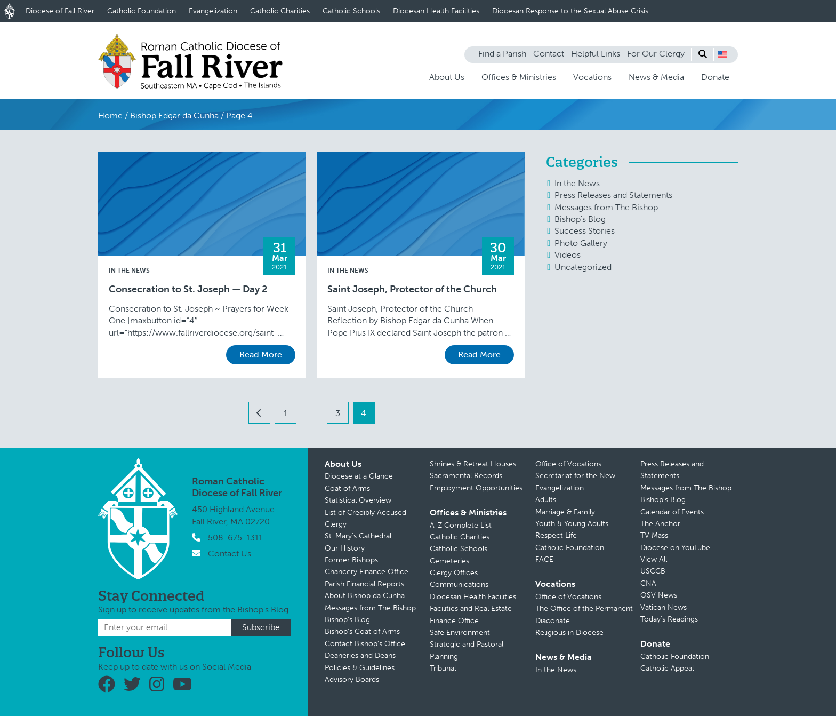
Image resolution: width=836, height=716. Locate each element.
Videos (567, 255)
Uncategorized (583, 267)
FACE (544, 559)
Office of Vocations (568, 463)
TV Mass (654, 535)
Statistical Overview (358, 500)
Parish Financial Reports (364, 583)
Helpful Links (595, 54)
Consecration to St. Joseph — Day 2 (188, 289)
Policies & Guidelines (360, 667)
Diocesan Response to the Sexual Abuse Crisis (570, 10)
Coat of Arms (347, 488)
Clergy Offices (454, 572)
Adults (545, 499)
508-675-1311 (235, 537)
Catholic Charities (280, 10)
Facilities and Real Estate (471, 608)
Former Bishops (351, 559)
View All (653, 559)
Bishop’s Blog (347, 619)
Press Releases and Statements (613, 195)
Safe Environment (460, 632)
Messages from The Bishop (606, 207)
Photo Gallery (580, 243)
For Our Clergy (656, 54)
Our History (345, 548)
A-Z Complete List (461, 525)
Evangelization (213, 10)
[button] (722, 54)
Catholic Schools (351, 10)
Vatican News (663, 607)
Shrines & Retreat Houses (473, 463)
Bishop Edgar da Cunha (174, 115)
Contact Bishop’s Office (365, 643)
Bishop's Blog (580, 219)
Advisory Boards (352, 679)
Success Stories (584, 231)
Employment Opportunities (476, 487)
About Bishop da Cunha (365, 595)
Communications (459, 584)
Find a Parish (502, 54)
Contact (548, 54)
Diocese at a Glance (359, 476)
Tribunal (443, 668)
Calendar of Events (672, 511)
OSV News (658, 595)
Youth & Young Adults (571, 523)
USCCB (652, 571)
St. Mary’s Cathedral (358, 535)
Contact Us (229, 553)
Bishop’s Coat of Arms (362, 631)
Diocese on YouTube (675, 547)
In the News (129, 270)
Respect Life (556, 535)
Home (110, 115)
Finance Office (454, 620)
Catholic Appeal (667, 668)
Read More (260, 354)
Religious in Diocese (569, 632)
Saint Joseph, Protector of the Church (412, 289)
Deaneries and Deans (360, 655)
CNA (648, 583)
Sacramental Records (466, 475)
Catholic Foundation (141, 10)
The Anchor (660, 523)
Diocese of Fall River (60, 10)
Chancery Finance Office (366, 571)
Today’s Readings (669, 619)
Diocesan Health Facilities (436, 10)
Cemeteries (449, 561)
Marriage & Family (565, 511)
